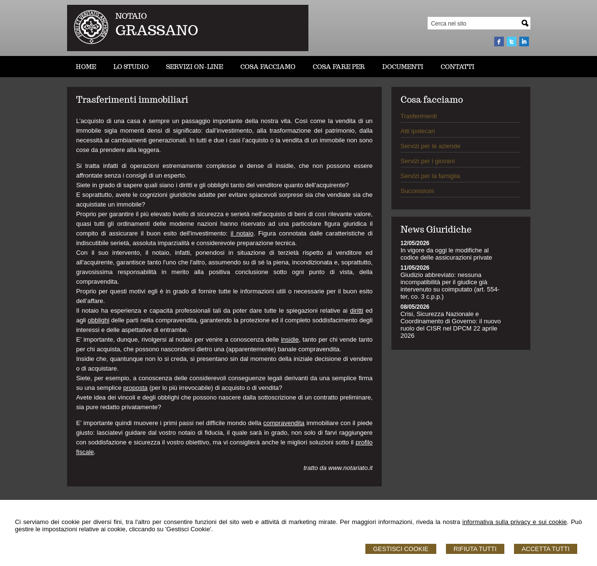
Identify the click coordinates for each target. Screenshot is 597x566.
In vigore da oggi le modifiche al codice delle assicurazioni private (446, 254)
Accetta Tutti (545, 548)
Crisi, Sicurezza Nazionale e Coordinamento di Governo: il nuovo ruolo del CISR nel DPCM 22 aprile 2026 (451, 324)
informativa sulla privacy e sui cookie (514, 521)
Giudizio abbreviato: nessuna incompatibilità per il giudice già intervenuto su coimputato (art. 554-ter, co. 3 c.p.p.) (450, 285)
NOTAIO (131, 16)
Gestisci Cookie (401, 548)
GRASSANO (156, 30)
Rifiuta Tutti (475, 548)
